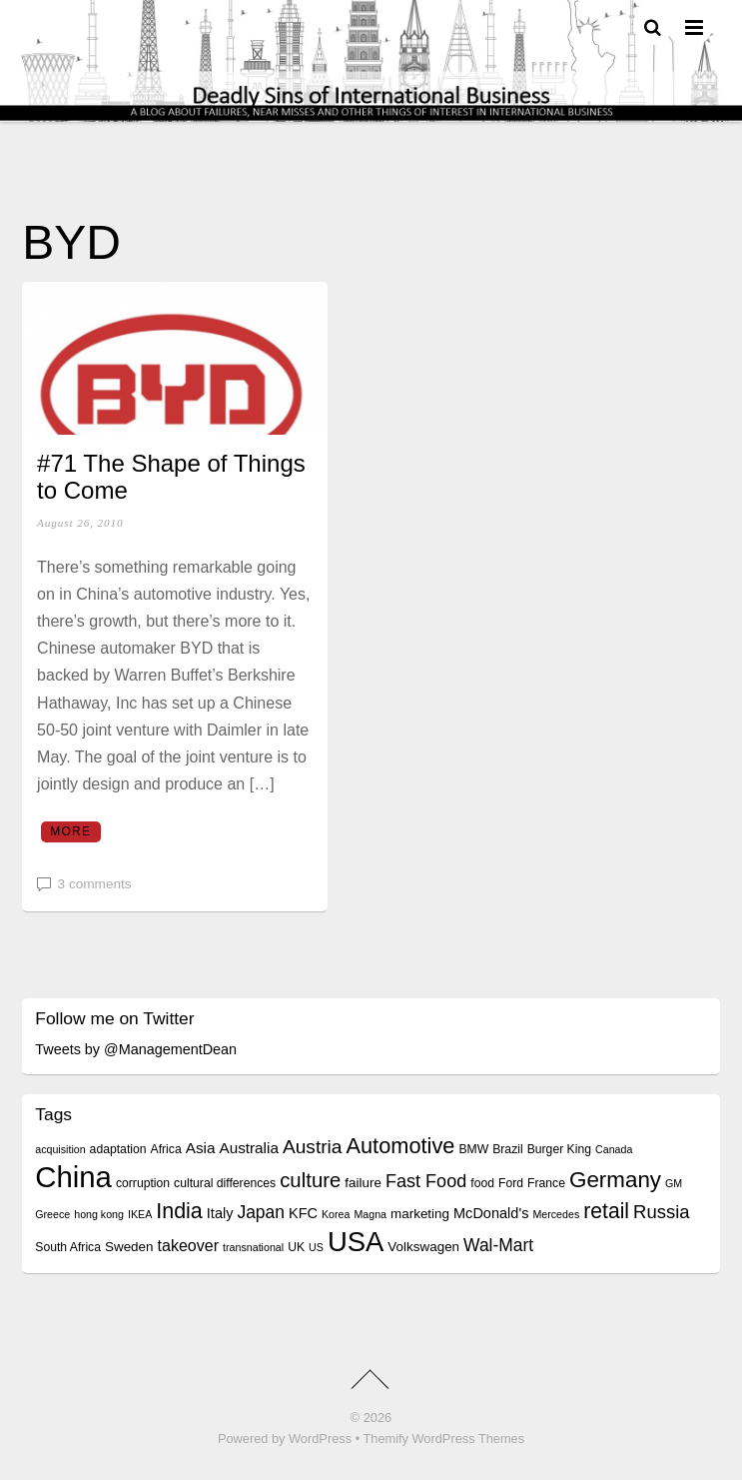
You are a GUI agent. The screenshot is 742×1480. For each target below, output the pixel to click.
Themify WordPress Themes (443, 1438)
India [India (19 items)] (179, 1211)
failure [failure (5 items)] (363, 1182)
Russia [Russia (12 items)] (661, 1211)
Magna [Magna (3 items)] (370, 1214)
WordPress (320, 1438)
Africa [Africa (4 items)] (166, 1149)
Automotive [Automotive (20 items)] (400, 1145)
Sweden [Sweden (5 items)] (129, 1246)
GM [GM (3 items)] (673, 1183)
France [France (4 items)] (546, 1183)
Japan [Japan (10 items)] (261, 1212)
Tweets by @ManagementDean (136, 1049)
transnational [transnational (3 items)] (253, 1247)
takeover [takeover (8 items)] (189, 1245)
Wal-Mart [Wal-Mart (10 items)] (498, 1245)
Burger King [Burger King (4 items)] (559, 1149)
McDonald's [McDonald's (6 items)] (490, 1213)
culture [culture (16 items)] (310, 1180)
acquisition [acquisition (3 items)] (60, 1149)
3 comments (95, 883)
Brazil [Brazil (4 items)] (507, 1149)
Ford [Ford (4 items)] (510, 1183)
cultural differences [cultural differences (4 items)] (225, 1183)
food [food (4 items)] (482, 1183)
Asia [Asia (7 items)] (201, 1147)
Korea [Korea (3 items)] (336, 1214)
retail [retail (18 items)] (606, 1210)
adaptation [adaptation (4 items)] (118, 1149)
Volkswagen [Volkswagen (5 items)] (423, 1246)
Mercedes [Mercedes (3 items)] (555, 1214)
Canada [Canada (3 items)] (613, 1149)
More (70, 831)
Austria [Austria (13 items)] (313, 1146)
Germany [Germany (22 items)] (615, 1179)
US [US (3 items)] (316, 1247)
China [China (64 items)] (73, 1176)
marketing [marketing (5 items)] (419, 1213)
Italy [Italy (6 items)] (220, 1213)
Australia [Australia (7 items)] (248, 1147)
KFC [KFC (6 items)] (303, 1213)
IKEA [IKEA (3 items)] (140, 1214)
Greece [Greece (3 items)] (52, 1214)
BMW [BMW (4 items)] (473, 1149)
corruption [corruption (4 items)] (143, 1183)
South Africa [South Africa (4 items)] (68, 1247)
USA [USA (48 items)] (355, 1241)
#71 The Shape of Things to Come (171, 476)
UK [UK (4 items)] (296, 1247)
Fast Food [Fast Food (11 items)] (425, 1181)
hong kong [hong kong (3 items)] (99, 1214)
